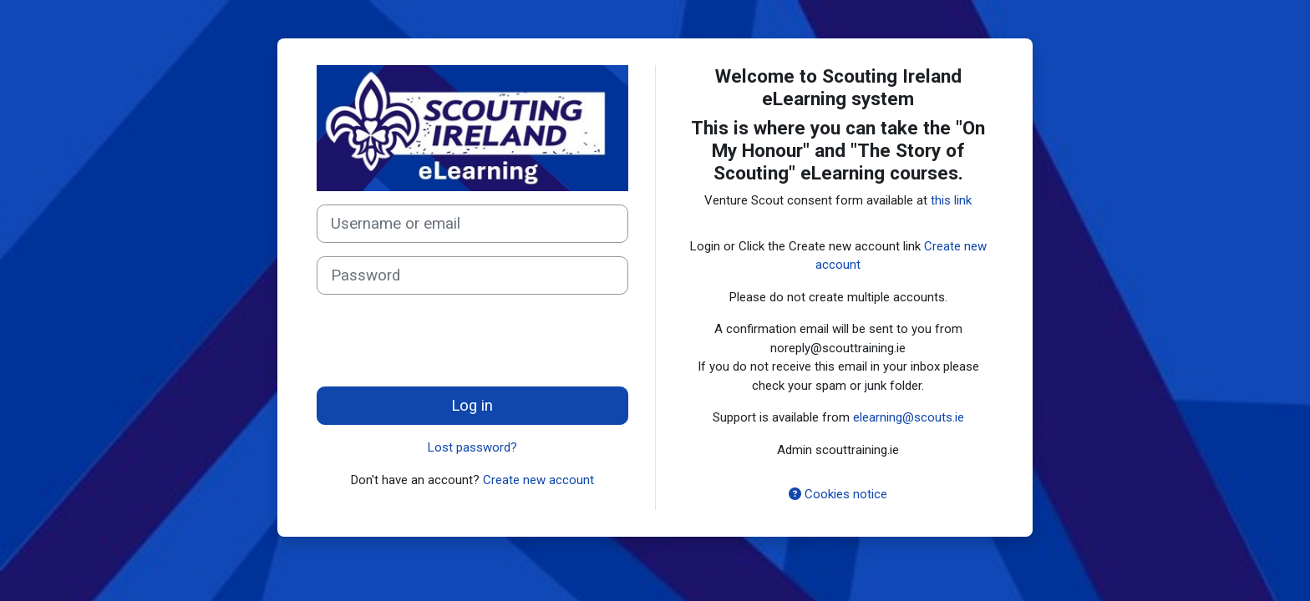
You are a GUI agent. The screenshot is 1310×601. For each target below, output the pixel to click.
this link (951, 200)
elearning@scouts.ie (908, 417)
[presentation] (444, 340)
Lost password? (472, 447)
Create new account (538, 479)
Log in (472, 405)
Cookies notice (838, 494)
